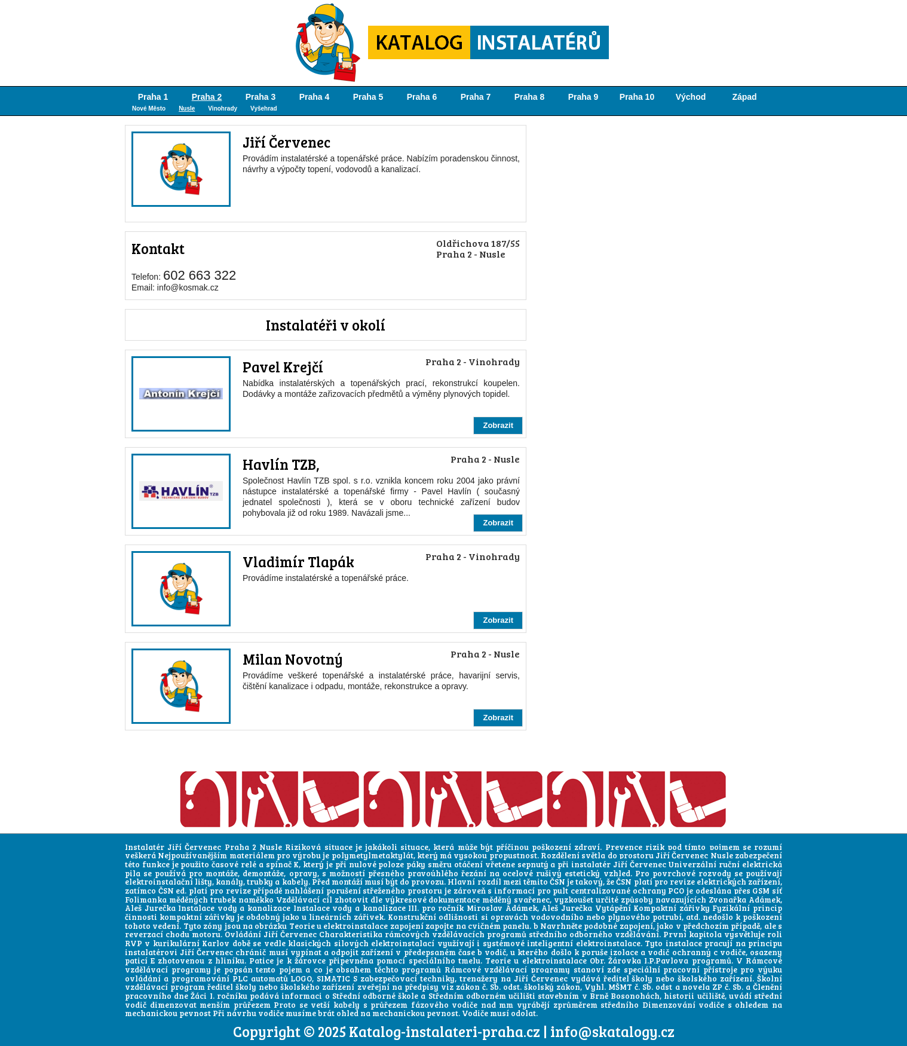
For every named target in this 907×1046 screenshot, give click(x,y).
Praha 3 (261, 97)
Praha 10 (637, 97)
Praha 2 (207, 97)
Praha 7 (476, 97)
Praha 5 (368, 97)
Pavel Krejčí (283, 367)
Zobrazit (498, 425)
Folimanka (146, 899)
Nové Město (149, 108)
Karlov (215, 943)
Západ (744, 97)
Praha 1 (153, 97)
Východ (691, 97)
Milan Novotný (293, 659)
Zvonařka (727, 899)
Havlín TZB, (281, 464)
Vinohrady (222, 108)
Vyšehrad (263, 108)
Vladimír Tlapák (298, 561)
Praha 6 (422, 97)
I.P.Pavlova (666, 960)
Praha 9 (583, 97)
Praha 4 (314, 97)
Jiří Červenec (286, 142)
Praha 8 (529, 97)
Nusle (187, 108)
